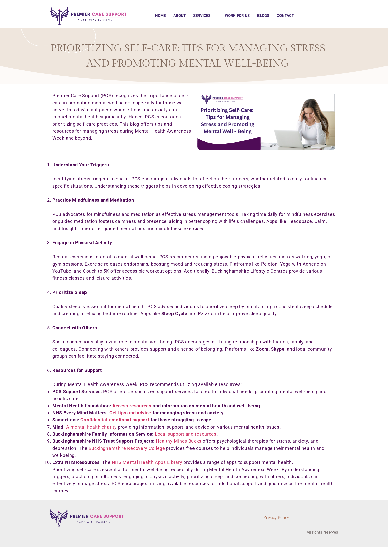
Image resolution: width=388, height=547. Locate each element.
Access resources (131, 405)
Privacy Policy (276, 517)
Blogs (263, 15)
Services (201, 15)
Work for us (237, 15)
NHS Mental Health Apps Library (147, 462)
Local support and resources (186, 434)
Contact (285, 15)
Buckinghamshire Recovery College (127, 448)
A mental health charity (91, 427)
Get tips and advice (130, 412)
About (179, 15)
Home (160, 15)
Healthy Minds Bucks (178, 441)
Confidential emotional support (114, 419)
